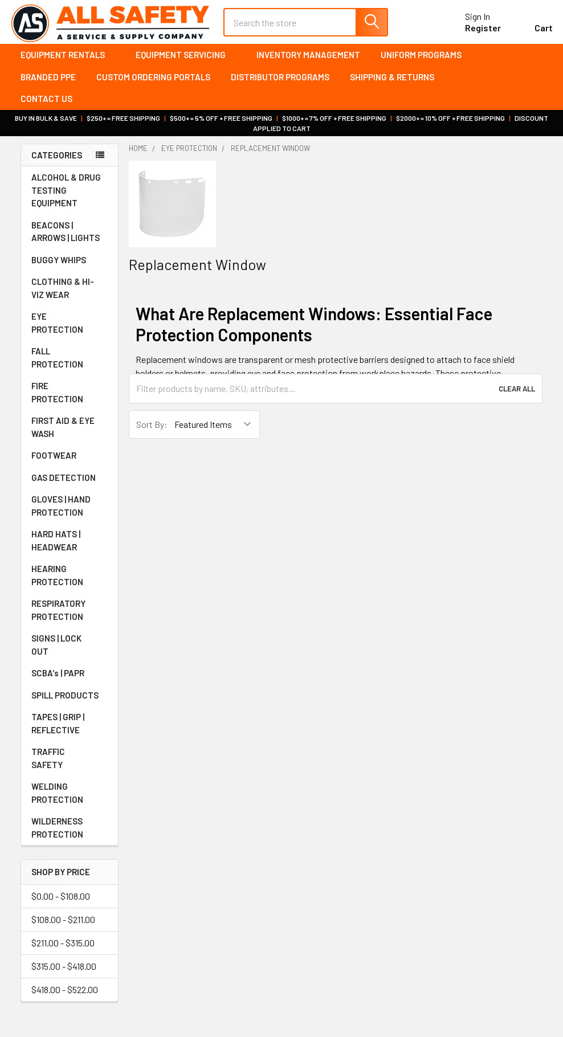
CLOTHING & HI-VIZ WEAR (69, 296)
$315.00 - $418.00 (63, 974)
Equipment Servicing (186, 63)
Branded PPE (48, 85)
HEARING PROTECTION (69, 583)
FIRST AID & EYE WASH (69, 435)
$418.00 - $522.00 (64, 997)
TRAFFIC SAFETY (69, 766)
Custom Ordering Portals (153, 85)
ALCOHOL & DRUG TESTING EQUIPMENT (66, 198)
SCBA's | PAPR (69, 681)
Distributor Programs (280, 85)
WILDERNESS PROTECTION (69, 835)
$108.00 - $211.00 (63, 927)
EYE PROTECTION (69, 330)
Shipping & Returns (392, 85)
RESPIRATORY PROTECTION (69, 618)
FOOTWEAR (69, 463)
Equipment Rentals (68, 63)
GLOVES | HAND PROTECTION (69, 513)
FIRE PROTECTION (69, 400)
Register (473, 33)
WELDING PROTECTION (69, 801)
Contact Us (46, 106)
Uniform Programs (421, 63)
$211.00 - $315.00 (63, 950)
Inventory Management (308, 63)
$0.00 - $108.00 (60, 904)
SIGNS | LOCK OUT (69, 652)
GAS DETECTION (69, 485)
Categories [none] (56, 163)
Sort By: (152, 432)
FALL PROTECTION (69, 365)
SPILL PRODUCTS (65, 703)
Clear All (517, 396)
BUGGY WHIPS (69, 268)
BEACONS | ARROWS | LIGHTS (69, 239)
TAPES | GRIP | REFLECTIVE (69, 731)
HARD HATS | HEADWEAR (69, 548)
